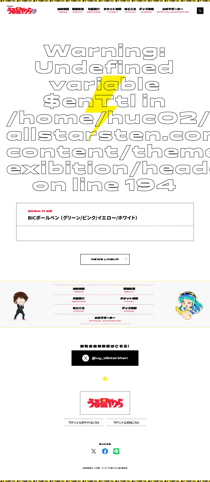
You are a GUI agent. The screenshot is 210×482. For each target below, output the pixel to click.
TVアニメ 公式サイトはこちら (83, 422)
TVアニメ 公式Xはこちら (126, 422)
